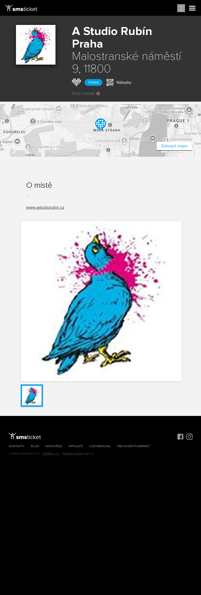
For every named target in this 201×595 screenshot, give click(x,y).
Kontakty (17, 446)
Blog (35, 446)
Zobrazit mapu (174, 146)
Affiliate (76, 446)
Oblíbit (93, 82)
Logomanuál (100, 446)
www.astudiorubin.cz (45, 207)
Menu (192, 8)
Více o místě (86, 93)
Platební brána (73, 454)
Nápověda (54, 446)
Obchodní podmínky (133, 446)
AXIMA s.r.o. (51, 454)
